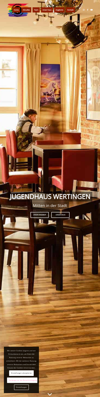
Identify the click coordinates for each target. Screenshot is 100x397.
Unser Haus (60, 215)
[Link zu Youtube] (91, 10)
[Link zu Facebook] (88, 10)
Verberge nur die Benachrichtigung (23, 380)
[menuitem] (16, 10)
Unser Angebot (39, 215)
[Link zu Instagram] (84, 10)
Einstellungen (21, 387)
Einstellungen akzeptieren (21, 373)
